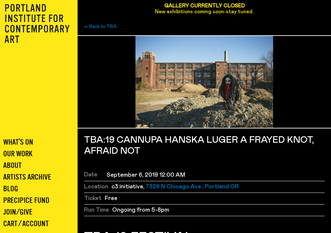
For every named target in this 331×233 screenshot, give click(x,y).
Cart (10, 223)
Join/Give (17, 212)
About (12, 165)
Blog (10, 188)
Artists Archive (27, 177)
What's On (18, 142)
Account (35, 223)
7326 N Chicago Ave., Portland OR (192, 187)
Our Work (17, 154)
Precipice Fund (26, 200)
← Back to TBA (100, 26)
